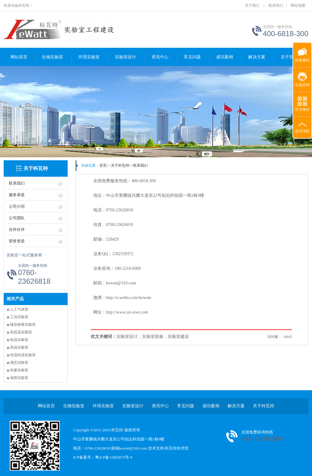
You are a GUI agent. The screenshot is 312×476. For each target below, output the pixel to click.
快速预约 (301, 57)
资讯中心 (159, 57)
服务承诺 (17, 195)
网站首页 (18, 57)
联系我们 (275, 5)
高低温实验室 (21, 332)
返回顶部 (302, 131)
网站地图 (298, 5)
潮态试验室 (19, 362)
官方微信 (302, 109)
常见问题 (192, 57)
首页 (103, 165)
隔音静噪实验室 (23, 324)
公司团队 (17, 218)
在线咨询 (302, 85)
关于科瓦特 (35, 168)
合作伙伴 (17, 229)
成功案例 (224, 57)
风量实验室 (19, 370)
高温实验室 (19, 347)
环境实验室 (89, 57)
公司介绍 (17, 206)
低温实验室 (19, 340)
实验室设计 (125, 57)
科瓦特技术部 (177, 448)
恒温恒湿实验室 (23, 355)
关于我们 (252, 5)
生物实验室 (52, 57)
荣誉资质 (17, 241)
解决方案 (236, 406)
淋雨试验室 (19, 378)
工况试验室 (19, 317)
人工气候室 (19, 309)
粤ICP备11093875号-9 (113, 457)
